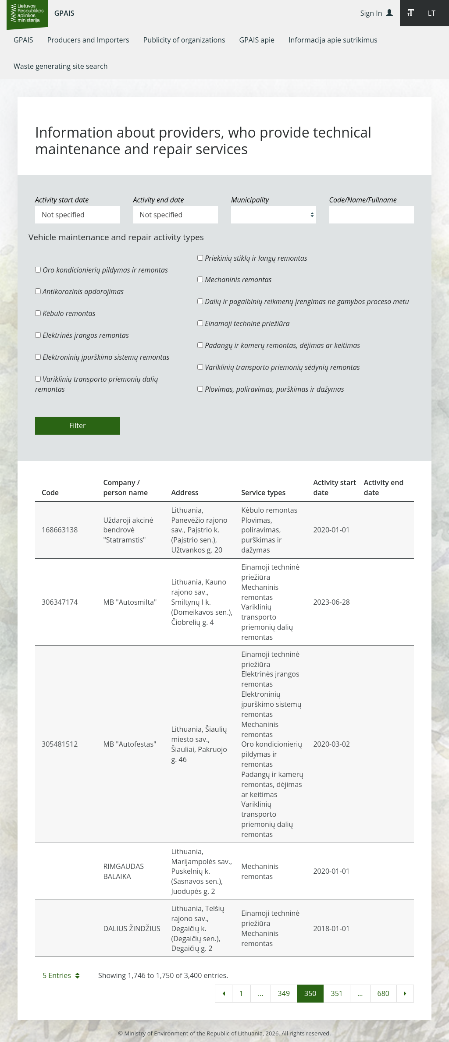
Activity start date (62, 200)
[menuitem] (23, 40)
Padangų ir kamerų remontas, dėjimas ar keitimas (278, 345)
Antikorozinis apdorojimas (79, 291)
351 (336, 993)
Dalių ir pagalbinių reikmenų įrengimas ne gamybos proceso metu (303, 301)
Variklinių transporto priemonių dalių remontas (96, 384)
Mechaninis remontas (234, 279)
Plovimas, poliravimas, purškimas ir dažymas (270, 389)
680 (383, 993)
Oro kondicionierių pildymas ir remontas (101, 270)
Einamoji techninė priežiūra (243, 323)
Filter (77, 425)
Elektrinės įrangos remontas (82, 335)
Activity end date (158, 200)
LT (431, 13)
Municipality (250, 200)
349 (284, 993)
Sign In (376, 13)
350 (310, 993)
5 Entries (61, 975)
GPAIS (64, 13)
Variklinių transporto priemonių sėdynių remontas (278, 367)
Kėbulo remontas (65, 313)
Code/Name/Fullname (363, 200)
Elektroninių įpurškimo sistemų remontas (102, 357)
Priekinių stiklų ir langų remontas (252, 258)
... (261, 993)
